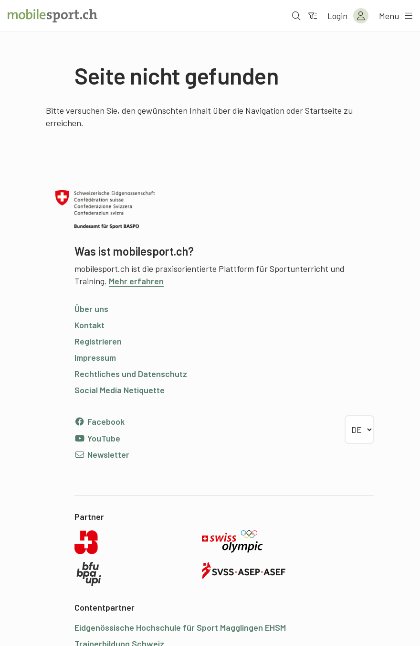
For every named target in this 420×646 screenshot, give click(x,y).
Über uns (91, 308)
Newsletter (101, 454)
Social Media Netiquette (119, 390)
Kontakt (89, 325)
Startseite (323, 110)
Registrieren (98, 341)
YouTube (97, 438)
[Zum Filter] (312, 16)
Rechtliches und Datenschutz (130, 373)
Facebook (99, 421)
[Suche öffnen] (296, 16)
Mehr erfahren (136, 281)
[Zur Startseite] (52, 16)
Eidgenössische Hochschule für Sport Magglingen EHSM (180, 627)
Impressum (95, 357)
